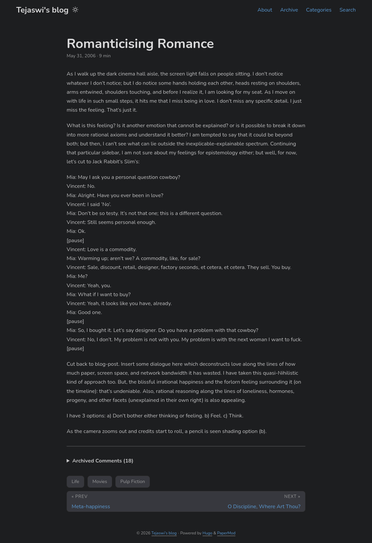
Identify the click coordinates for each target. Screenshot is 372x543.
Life (75, 481)
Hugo (208, 533)
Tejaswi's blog (42, 10)
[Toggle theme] (75, 10)
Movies (100, 481)
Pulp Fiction (132, 481)
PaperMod (226, 533)
